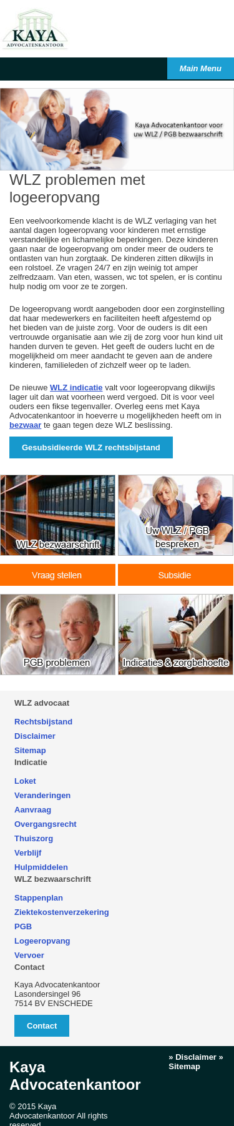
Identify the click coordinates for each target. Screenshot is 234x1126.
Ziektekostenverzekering (61, 912)
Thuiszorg (33, 838)
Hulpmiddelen (41, 867)
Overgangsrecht (45, 824)
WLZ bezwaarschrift (52, 879)
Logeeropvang (42, 941)
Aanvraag (32, 809)
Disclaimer (35, 736)
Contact (29, 967)
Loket (25, 781)
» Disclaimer (192, 1057)
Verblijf (27, 852)
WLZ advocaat (41, 703)
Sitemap (30, 750)
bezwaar (25, 425)
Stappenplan (38, 897)
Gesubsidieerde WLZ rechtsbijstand (91, 447)
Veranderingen (42, 795)
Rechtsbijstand (43, 721)
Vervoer (29, 955)
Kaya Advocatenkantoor (75, 1076)
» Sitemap (195, 1061)
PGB (23, 926)
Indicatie (30, 762)
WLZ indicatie (76, 387)
